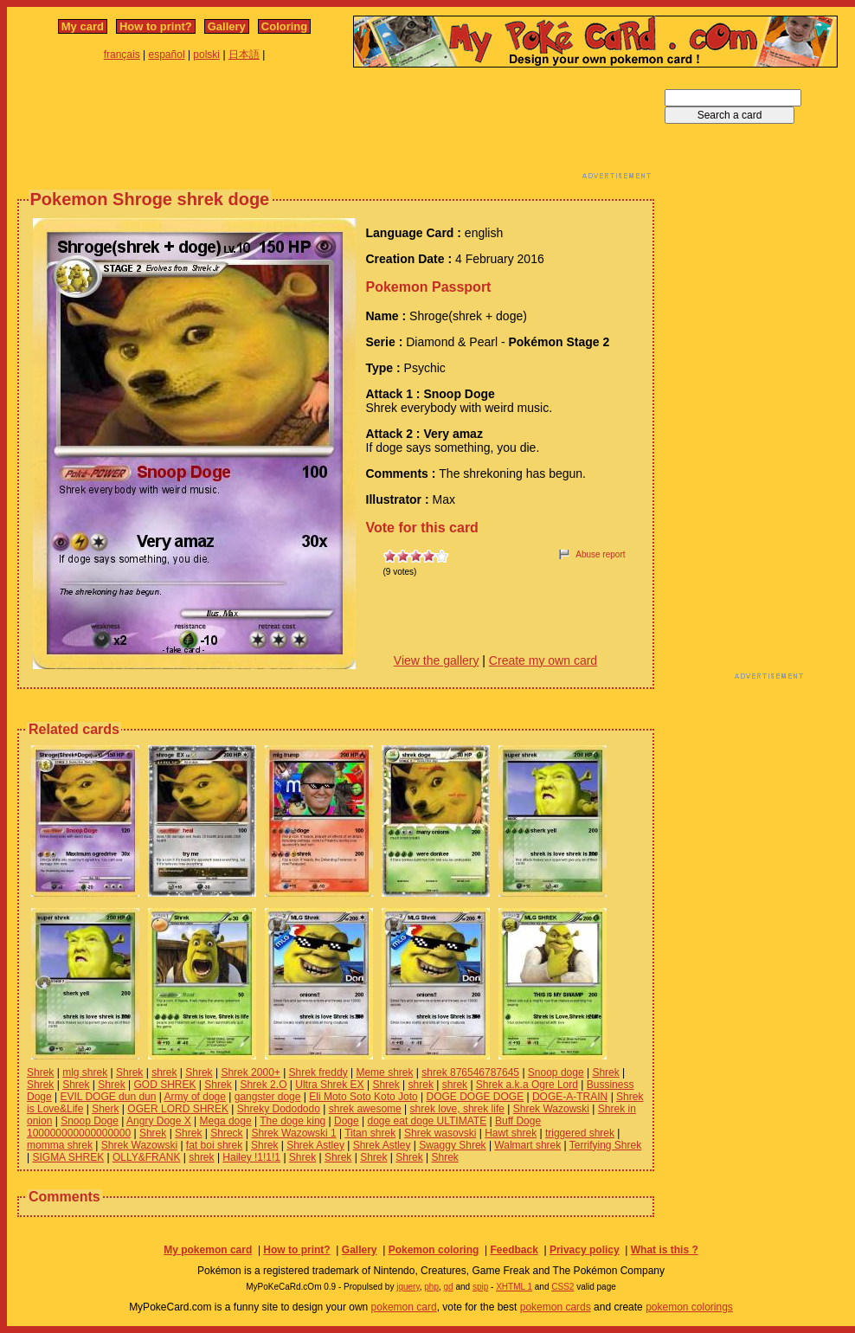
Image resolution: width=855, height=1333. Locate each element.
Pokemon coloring (434, 1250)
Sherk (105, 1109)
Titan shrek (369, 1133)
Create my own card (543, 660)
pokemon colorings (689, 1307)
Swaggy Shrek (452, 1145)
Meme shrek (384, 1072)
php (431, 1286)
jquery (408, 1286)
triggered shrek (579, 1133)
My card (82, 26)
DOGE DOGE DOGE (475, 1097)
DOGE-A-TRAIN (570, 1097)
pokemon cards (555, 1307)
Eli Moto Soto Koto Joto (363, 1097)
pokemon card (404, 1307)
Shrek (40, 1072)
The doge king (292, 1121)
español (167, 54)
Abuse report (600, 554)
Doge (346, 1121)
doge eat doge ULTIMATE (427, 1121)
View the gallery (436, 660)
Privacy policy (585, 1250)
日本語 (244, 54)
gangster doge (268, 1097)
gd (448, 1286)
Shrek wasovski (440, 1133)
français (122, 54)
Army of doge (195, 1097)
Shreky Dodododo (278, 1109)
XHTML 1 (514, 1286)
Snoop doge (556, 1072)
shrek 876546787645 (470, 1072)
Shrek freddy (318, 1072)
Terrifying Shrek (605, 1145)
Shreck (226, 1133)
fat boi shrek (214, 1145)
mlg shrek (84, 1072)
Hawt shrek (511, 1133)
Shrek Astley (315, 1145)
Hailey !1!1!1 (251, 1157)
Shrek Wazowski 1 (293, 1133)
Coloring (284, 26)
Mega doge (226, 1121)
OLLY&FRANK (146, 1157)
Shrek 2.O (263, 1085)
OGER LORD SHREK (177, 1109)
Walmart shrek (527, 1145)
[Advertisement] (336, 128)
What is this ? (664, 1250)
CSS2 (562, 1286)
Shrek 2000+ (250, 1072)
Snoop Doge (90, 1121)
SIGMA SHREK (68, 1157)
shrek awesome (365, 1109)
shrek (164, 1072)
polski (206, 54)
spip (480, 1286)
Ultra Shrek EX (329, 1085)
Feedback (513, 1250)
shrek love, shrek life (457, 1109)
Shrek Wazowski (551, 1109)
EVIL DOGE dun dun (108, 1097)
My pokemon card (208, 1250)
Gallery (227, 26)
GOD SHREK (164, 1085)
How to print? (155, 26)
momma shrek (60, 1145)
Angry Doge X (158, 1121)
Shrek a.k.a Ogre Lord (527, 1085)
